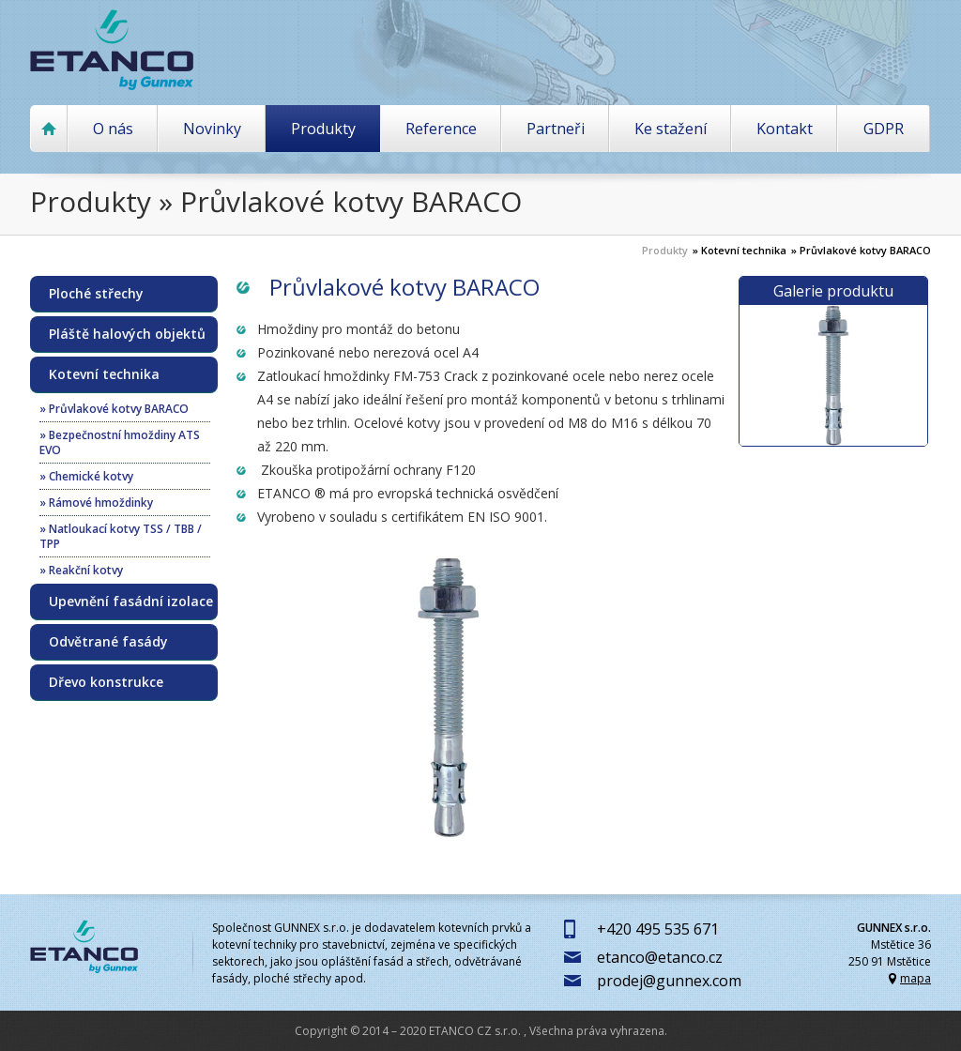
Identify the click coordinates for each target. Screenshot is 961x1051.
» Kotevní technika (739, 250)
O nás (113, 128)
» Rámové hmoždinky (96, 502)
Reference (441, 128)
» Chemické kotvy (86, 476)
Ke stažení (670, 128)
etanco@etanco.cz (660, 957)
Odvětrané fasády (108, 641)
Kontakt (784, 128)
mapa (915, 978)
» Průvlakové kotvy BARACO (861, 250)
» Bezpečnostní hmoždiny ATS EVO (119, 442)
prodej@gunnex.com (669, 980)
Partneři (555, 128)
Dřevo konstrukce (106, 682)
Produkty (323, 128)
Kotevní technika (104, 374)
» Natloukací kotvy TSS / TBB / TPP (120, 536)
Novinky (212, 128)
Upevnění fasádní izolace (131, 601)
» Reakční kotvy (81, 570)
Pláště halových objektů (127, 334)
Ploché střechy (96, 293)
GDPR (883, 128)
